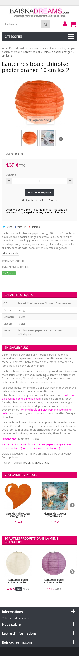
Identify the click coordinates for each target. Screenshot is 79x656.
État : (5, 266)
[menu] (65, 24)
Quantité (11, 175)
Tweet (7, 226)
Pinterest (34, 226)
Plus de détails (10, 253)
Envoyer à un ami (14, 153)
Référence (8, 261)
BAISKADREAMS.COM (36, 462)
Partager (20, 226)
